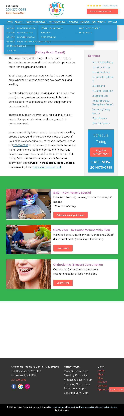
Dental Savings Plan (15, 13)
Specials (73, 22)
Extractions (98, 85)
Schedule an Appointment (70, 215)
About (18, 22)
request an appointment (47, 167)
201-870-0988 (16, 9)
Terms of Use (73, 407)
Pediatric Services (35, 22)
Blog (100, 378)
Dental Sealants (101, 72)
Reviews (85, 22)
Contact (112, 22)
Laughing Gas (100, 95)
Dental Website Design (107, 407)
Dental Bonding (101, 67)
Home (10, 22)
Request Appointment (101, 152)
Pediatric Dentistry (102, 62)
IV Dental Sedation (102, 90)
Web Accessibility (88, 407)
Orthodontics (57, 22)
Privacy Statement (57, 407)
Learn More (63, 248)
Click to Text (116, 389)
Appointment (105, 389)
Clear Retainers (101, 123)
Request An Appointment (100, 11)
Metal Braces (99, 118)
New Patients (99, 22)
